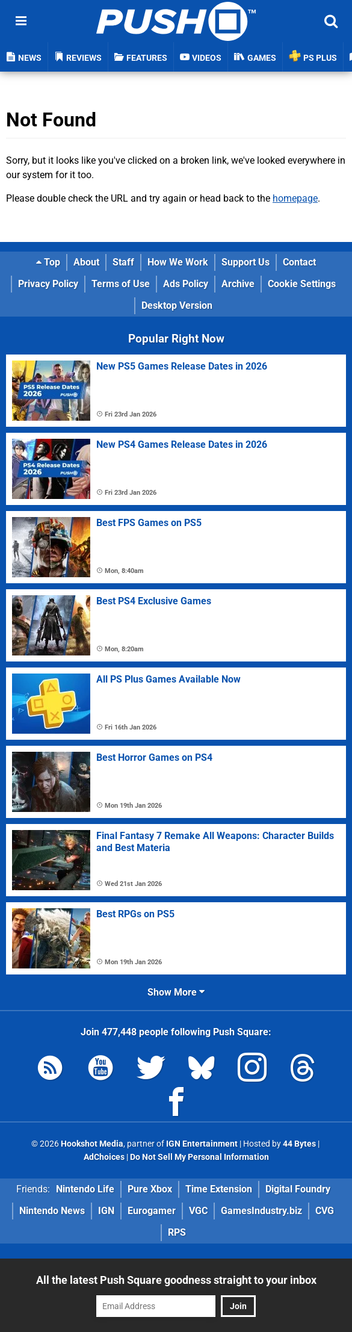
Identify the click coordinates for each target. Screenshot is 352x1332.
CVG (324, 1210)
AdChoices (104, 1157)
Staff (123, 262)
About (86, 262)
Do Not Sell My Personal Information (199, 1157)
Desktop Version (176, 305)
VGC (198, 1210)
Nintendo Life (85, 1189)
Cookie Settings (302, 284)
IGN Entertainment (202, 1144)
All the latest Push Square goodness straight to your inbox (176, 1280)
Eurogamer (152, 1210)
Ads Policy (185, 284)
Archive (238, 284)
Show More (176, 992)
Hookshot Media (92, 1144)
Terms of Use (120, 284)
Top (48, 262)
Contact (299, 262)
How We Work (177, 262)
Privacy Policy (48, 284)
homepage (295, 198)
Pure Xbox (150, 1189)
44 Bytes (299, 1144)
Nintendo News (52, 1210)
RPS (177, 1232)
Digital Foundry (297, 1189)
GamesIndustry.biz (261, 1210)
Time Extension (218, 1189)
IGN (106, 1210)
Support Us (245, 262)
